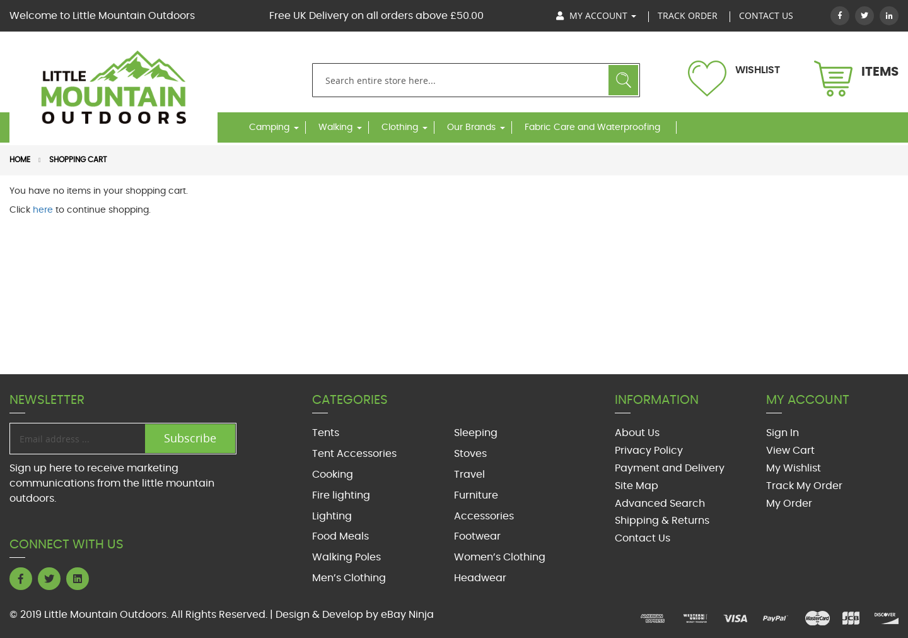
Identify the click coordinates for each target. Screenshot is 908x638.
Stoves (470, 454)
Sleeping (476, 433)
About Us (637, 433)
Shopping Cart (78, 159)
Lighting (332, 516)
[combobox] (476, 80)
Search (623, 80)
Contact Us (642, 538)
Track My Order (804, 486)
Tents (325, 433)
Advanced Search (660, 504)
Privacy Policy (649, 451)
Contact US (766, 15)
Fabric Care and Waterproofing (592, 127)
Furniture (476, 495)
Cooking (332, 475)
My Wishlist (793, 468)
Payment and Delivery (670, 468)
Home (19, 159)
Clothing (399, 127)
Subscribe (190, 438)
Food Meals (340, 536)
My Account (596, 15)
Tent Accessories (354, 454)
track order (688, 15)
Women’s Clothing (499, 557)
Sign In (782, 433)
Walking (335, 127)
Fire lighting (341, 495)
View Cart (790, 451)
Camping (269, 127)
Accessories (484, 516)
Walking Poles (346, 557)
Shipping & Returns (662, 521)
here (43, 210)
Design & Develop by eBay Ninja (355, 615)
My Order (789, 504)
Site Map (636, 486)
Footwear (477, 536)
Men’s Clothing (349, 578)
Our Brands (471, 127)
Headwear (480, 578)
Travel (469, 475)
